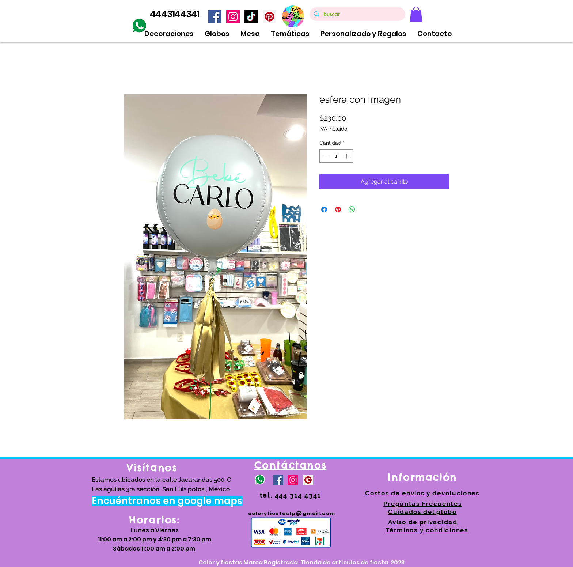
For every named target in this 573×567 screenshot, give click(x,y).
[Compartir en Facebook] (324, 209)
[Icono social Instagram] (233, 16)
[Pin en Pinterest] (338, 209)
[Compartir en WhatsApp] (352, 209)
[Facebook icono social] (214, 16)
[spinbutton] (336, 156)
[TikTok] (251, 16)
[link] (416, 14)
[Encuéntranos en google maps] (167, 501)
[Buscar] (356, 14)
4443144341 (175, 14)
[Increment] (347, 156)
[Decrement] (325, 156)
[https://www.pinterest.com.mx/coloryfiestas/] (269, 16)
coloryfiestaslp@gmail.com (291, 513)
